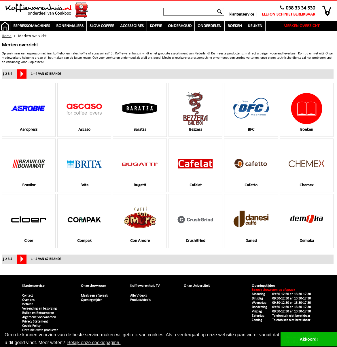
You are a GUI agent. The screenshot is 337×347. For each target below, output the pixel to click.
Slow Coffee (102, 26)
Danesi (251, 222)
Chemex (307, 166)
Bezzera (195, 111)
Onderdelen (209, 26)
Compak (84, 222)
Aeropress (29, 111)
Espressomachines (31, 26)
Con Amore (140, 222)
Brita (84, 166)
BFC (251, 111)
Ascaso (84, 111)
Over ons (28, 300)
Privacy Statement (35, 321)
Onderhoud (180, 26)
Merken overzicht (301, 26)
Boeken (235, 26)
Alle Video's (138, 295)
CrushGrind (195, 222)
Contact (27, 295)
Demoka (307, 222)
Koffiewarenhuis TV (145, 286)
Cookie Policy (31, 326)
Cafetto (251, 166)
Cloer (29, 222)
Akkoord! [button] (309, 339)
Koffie (156, 26)
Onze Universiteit (197, 286)
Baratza (140, 111)
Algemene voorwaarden (39, 317)
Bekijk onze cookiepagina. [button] (94, 342)
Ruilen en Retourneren (38, 313)
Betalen (27, 304)
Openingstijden (91, 300)
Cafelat (195, 166)
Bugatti (140, 166)
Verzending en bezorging (39, 308)
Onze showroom (93, 286)
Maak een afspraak (94, 295)
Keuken (255, 26)
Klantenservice (241, 14)
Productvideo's (140, 300)
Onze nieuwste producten (40, 330)
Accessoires (132, 26)
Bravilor (29, 166)
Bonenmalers (70, 26)
